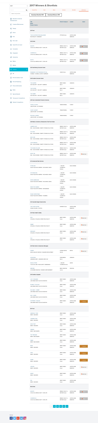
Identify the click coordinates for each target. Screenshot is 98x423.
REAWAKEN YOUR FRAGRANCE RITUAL (38, 72)
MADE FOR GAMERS (34, 187)
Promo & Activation (17, 86)
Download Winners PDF (54, 14)
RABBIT (32, 224)
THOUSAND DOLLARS (35, 148)
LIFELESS (32, 366)
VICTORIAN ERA (33, 173)
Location (71, 21)
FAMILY (31, 340)
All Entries (84, 10)
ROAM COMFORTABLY (35, 194)
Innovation (15, 49)
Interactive (15, 57)
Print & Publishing (17, 81)
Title (31, 21)
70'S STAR (32, 131)
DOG (31, 217)
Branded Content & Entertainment (16, 19)
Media (14, 61)
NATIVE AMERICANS (34, 180)
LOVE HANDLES (33, 142)
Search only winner (15, 13)
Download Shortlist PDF (37, 14)
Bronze (64, 10)
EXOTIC (32, 59)
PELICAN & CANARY (34, 115)
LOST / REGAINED (34, 279)
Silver (54, 10)
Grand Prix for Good (17, 45)
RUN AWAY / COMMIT (35, 290)
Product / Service (34, 25)
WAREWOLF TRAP (34, 313)
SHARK (31, 359)
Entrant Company (63, 21)
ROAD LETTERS (33, 263)
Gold (44, 10)
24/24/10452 (33, 257)
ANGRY (32, 373)
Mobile (14, 65)
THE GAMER (33, 93)
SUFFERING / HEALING (35, 300)
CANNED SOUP (33, 126)
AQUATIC (32, 46)
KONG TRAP (33, 324)
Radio (14, 90)
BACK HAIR (32, 137)
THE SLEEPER (33, 83)
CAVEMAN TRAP (33, 318)
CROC (31, 352)
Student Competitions (18, 102)
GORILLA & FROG (34, 104)
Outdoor (15, 69)
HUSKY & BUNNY (34, 110)
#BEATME (32, 268)
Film (14, 36)
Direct (14, 32)
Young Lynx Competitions (19, 98)
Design (14, 28)
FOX (31, 238)
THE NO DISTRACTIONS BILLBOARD (38, 35)
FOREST (32, 250)
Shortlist (74, 10)
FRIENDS (32, 329)
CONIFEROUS (33, 53)
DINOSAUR (32, 231)
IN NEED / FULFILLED (34, 284)
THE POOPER (33, 88)
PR (13, 73)
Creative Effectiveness (18, 24)
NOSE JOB (32, 153)
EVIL (31, 380)
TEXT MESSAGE (33, 335)
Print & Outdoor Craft (18, 77)
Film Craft (15, 40)
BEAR (31, 345)
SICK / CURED (33, 295)
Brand (31, 23)
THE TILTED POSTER (34, 206)
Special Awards (16, 94)
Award (83, 21)
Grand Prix (34, 10)
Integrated (15, 53)
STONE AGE (32, 165)
